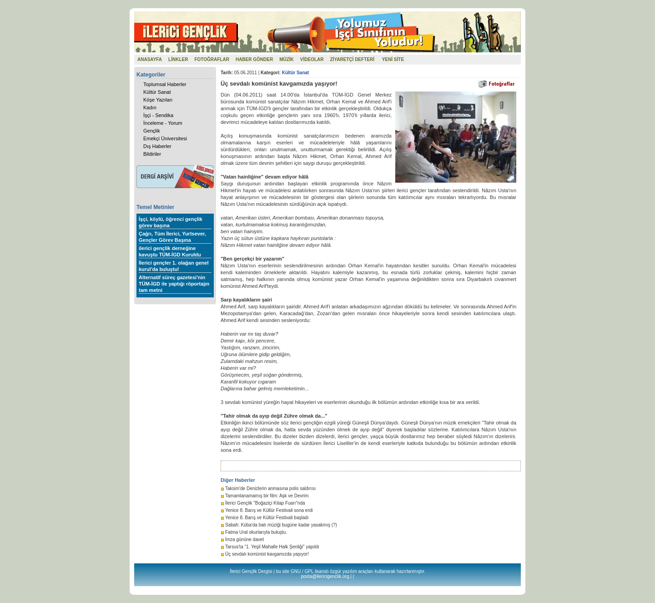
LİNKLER (178, 59)
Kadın (149, 107)
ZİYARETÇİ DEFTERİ (352, 59)
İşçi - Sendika (158, 115)
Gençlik (151, 130)
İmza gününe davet (244, 539)
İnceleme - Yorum (162, 123)
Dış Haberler (157, 146)
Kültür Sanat (157, 92)
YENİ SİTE (393, 59)
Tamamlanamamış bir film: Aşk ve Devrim (266, 495)
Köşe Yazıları (157, 99)
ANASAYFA (149, 59)
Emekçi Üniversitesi (165, 138)
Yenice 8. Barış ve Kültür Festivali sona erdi (269, 510)
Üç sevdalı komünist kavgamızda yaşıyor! (267, 554)
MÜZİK (286, 59)
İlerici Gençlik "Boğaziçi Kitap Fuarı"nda (265, 503)
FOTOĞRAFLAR (211, 59)
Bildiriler (152, 154)
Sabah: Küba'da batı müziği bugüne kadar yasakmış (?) (281, 524)
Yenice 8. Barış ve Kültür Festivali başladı (267, 517)
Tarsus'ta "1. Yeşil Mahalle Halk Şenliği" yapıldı (272, 546)
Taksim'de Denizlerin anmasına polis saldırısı (270, 488)
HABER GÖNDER (254, 59)
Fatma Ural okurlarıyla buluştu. (256, 532)
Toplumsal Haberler (164, 84)
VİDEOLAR (312, 59)
